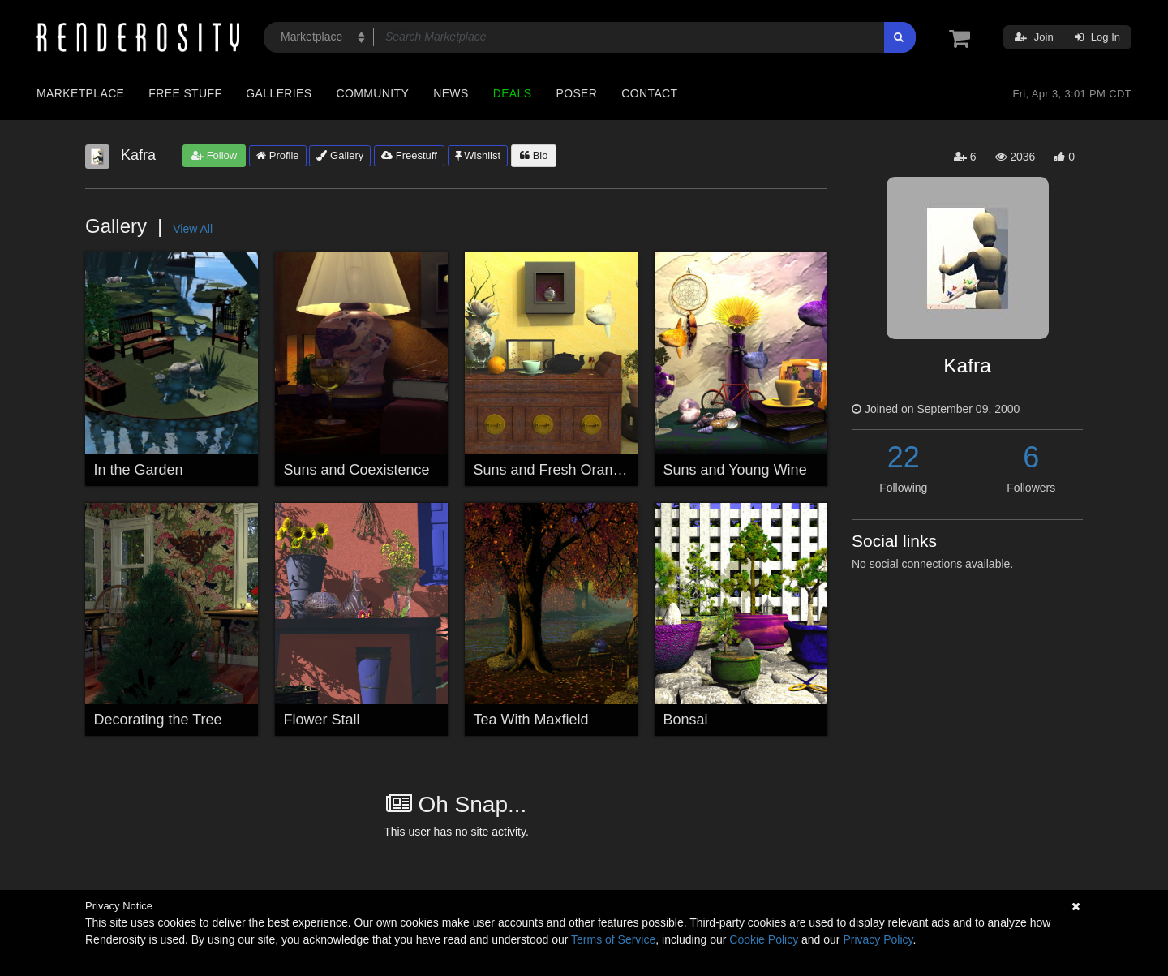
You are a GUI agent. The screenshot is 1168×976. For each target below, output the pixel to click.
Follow (214, 155)
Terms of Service (613, 939)
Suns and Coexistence (357, 470)
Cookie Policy (763, 939)
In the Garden (138, 470)
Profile (277, 155)
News (450, 93)
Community (373, 93)
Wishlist (477, 155)
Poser (576, 93)
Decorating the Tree (158, 720)
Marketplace (80, 93)
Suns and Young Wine (735, 470)
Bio (534, 155)
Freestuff (409, 155)
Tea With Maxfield (531, 720)
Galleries (278, 93)
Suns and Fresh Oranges (555, 470)
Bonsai (685, 720)
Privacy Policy (877, 939)
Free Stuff (184, 93)
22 (903, 457)
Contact (649, 93)
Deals (512, 93)
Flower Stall (322, 720)
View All (193, 228)
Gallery (339, 155)
